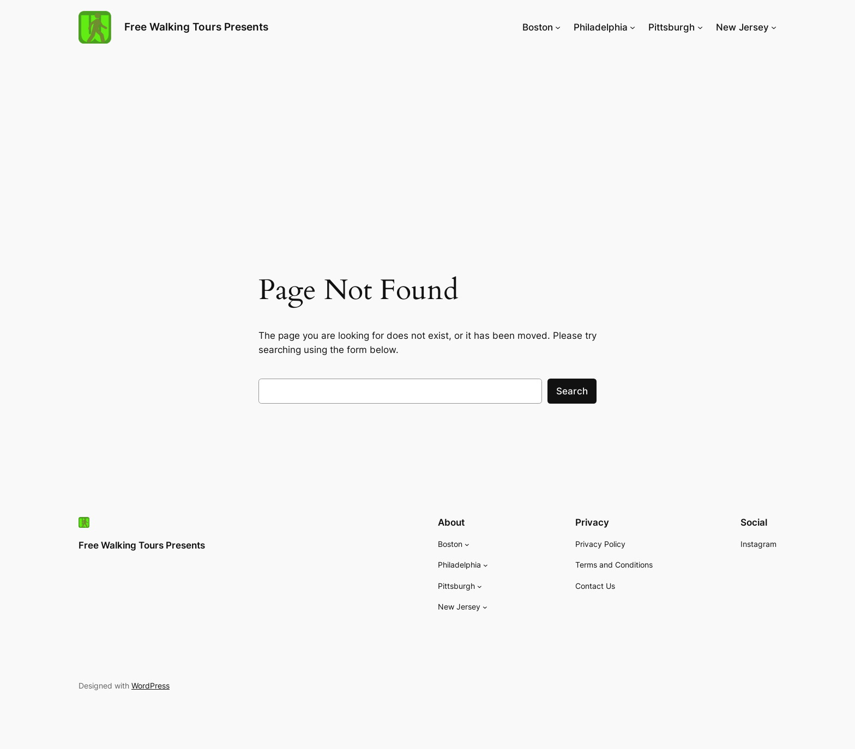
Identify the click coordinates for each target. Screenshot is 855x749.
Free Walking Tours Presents (196, 26)
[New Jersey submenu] (773, 27)
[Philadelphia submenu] (632, 27)
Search (572, 391)
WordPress (150, 685)
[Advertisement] (427, 141)
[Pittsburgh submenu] (700, 27)
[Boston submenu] (558, 27)
